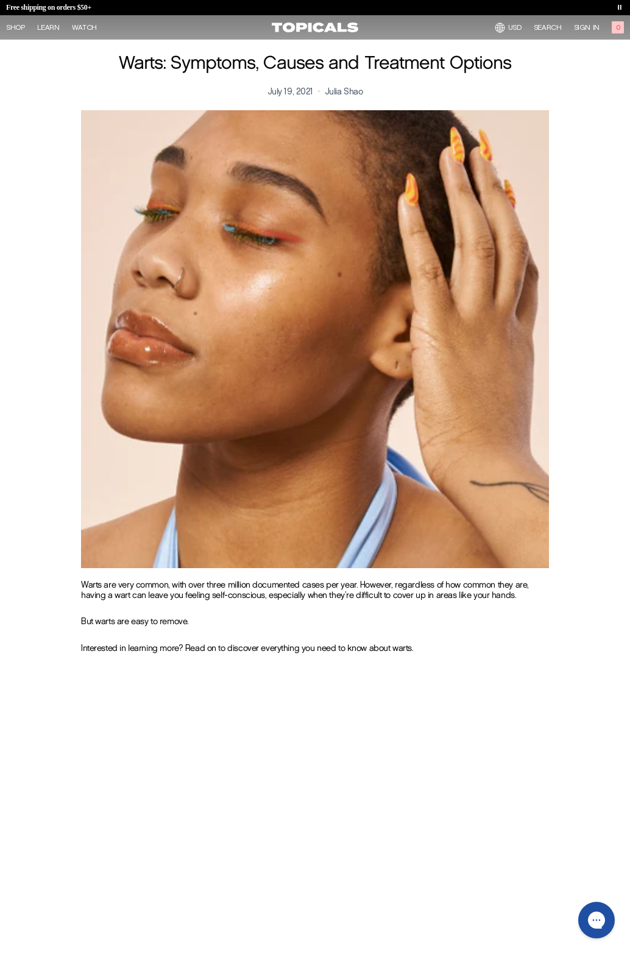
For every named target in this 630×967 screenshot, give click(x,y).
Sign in (587, 27)
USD (508, 28)
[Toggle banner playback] (619, 7)
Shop (15, 27)
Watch (84, 27)
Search (548, 27)
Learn (48, 27)
